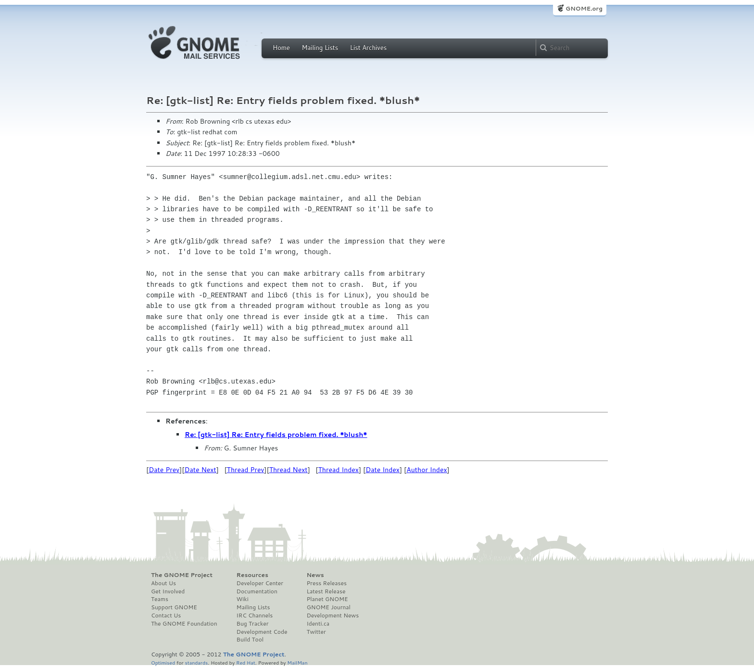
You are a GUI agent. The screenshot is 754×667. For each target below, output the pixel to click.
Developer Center (260, 583)
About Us (163, 583)
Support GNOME (174, 607)
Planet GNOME (327, 599)
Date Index (382, 470)
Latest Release (325, 591)
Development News (332, 615)
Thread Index (338, 470)
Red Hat (245, 662)
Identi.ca (317, 624)
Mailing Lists (320, 47)
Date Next (200, 470)
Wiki (243, 599)
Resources (252, 575)
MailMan (297, 662)
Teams (159, 599)
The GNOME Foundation (184, 624)
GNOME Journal (328, 607)
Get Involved (168, 591)
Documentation (257, 591)
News (315, 575)
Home (281, 47)
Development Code (262, 632)
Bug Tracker (253, 624)
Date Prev (164, 470)
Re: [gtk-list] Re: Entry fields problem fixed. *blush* (276, 434)
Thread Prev (245, 470)
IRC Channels (255, 615)
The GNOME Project (182, 575)
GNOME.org (584, 8)
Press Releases (326, 583)
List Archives (368, 47)
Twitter (316, 632)
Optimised (163, 662)
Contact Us (166, 615)
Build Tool (250, 639)
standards (196, 662)
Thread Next (288, 470)
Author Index (426, 470)
